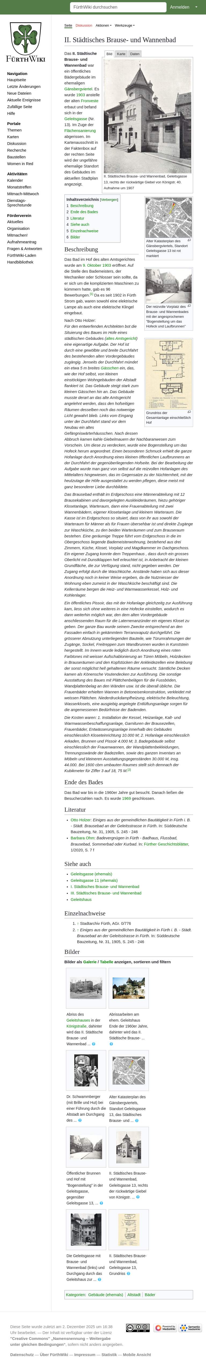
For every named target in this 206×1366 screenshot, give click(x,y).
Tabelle (106, 962)
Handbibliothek (20, 262)
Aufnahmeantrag (21, 242)
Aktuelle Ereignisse (24, 100)
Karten (13, 137)
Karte (121, 54)
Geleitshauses (78, 1020)
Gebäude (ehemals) (105, 1295)
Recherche (16, 150)
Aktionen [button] (102, 25)
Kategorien (75, 1295)
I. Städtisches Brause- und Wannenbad (105, 886)
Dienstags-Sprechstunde (19, 203)
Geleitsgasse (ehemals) (91, 874)
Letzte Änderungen (24, 86)
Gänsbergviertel (78, 89)
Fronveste (89, 101)
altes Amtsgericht (121, 338)
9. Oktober (92, 265)
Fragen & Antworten (24, 249)
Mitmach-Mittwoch (23, 194)
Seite (68, 25)
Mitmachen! (17, 235)
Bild (109, 54)
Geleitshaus (81, 899)
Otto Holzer (81, 820)
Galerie (90, 962)
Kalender (15, 180)
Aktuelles (15, 222)
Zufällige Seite (19, 107)
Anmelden (179, 7)
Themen (14, 130)
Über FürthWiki (54, 1355)
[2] (129, 769)
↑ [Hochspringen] (78, 923)
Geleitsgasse (75, 119)
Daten (135, 54)
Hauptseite (16, 80)
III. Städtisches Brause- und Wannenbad (106, 893)
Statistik (109, 1355)
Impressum (84, 1355)
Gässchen (110, 368)
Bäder (150, 1295)
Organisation (18, 228)
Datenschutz (22, 1355)
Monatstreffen (19, 187)
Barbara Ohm (82, 838)
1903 (80, 95)
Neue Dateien (19, 93)
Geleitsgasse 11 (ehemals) (94, 880)
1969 (126, 798)
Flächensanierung (80, 131)
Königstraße (77, 1026)
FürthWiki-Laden (21, 255)
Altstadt (134, 1295)
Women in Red (20, 164)
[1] (91, 293)
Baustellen (16, 157)
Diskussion (16, 143)
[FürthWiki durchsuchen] (118, 7)
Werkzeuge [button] (124, 25)
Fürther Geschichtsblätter (166, 844)
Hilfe (11, 113)
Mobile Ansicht (137, 1355)
